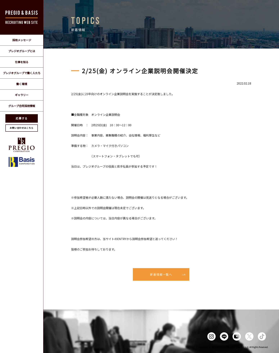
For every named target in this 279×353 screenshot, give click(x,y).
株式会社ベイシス (240, 347)
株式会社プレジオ (220, 347)
